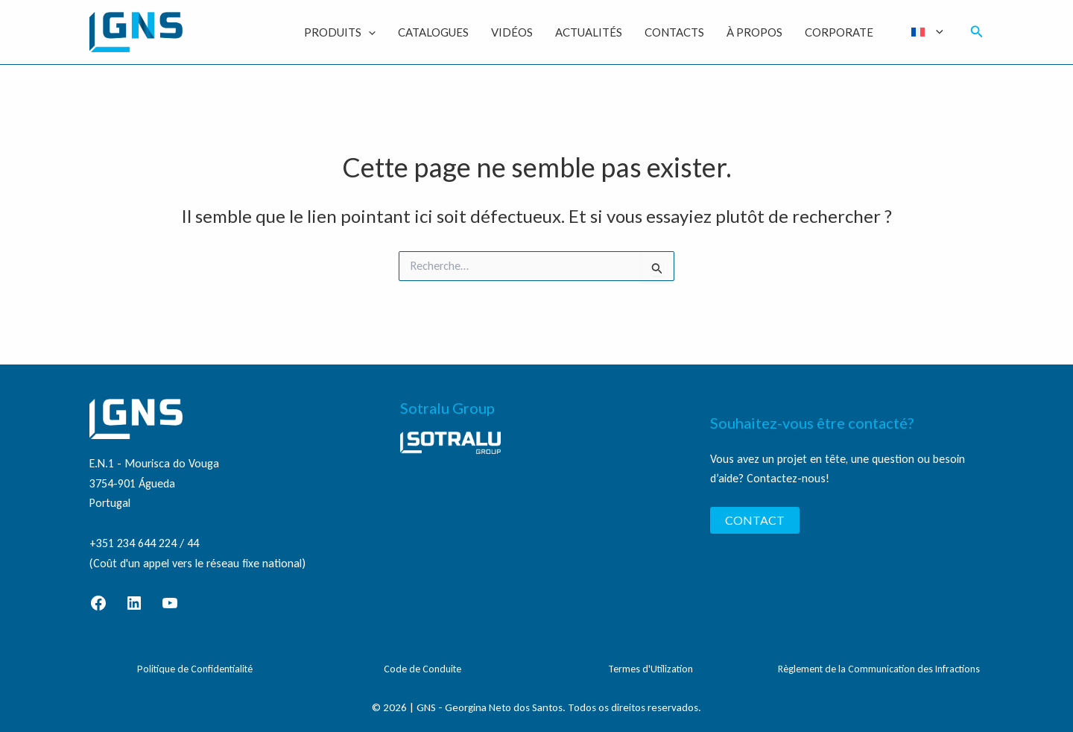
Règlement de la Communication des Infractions (879, 669)
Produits (340, 32)
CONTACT (755, 520)
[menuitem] (927, 32)
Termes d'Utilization (650, 669)
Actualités (588, 32)
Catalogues (433, 32)
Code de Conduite (422, 669)
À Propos (754, 32)
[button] (977, 32)
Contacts (674, 32)
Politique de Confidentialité (195, 669)
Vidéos (512, 32)
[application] (368, 32)
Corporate (839, 32)
